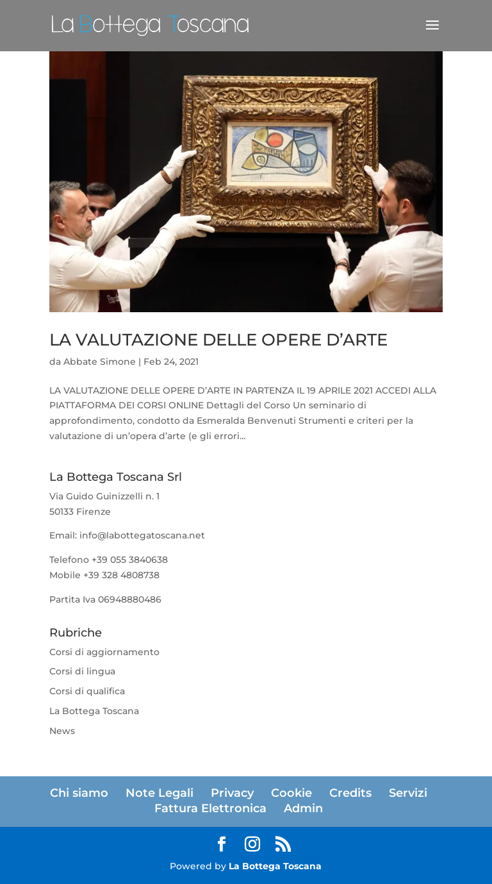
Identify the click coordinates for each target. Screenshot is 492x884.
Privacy (232, 793)
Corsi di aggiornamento (104, 652)
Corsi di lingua (82, 671)
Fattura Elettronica (210, 808)
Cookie (291, 793)
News (62, 731)
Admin (303, 808)
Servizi (408, 793)
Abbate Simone (99, 361)
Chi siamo (79, 793)
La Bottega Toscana (94, 711)
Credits (350, 793)
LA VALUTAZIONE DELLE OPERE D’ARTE (218, 339)
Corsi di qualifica (87, 691)
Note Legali (159, 793)
